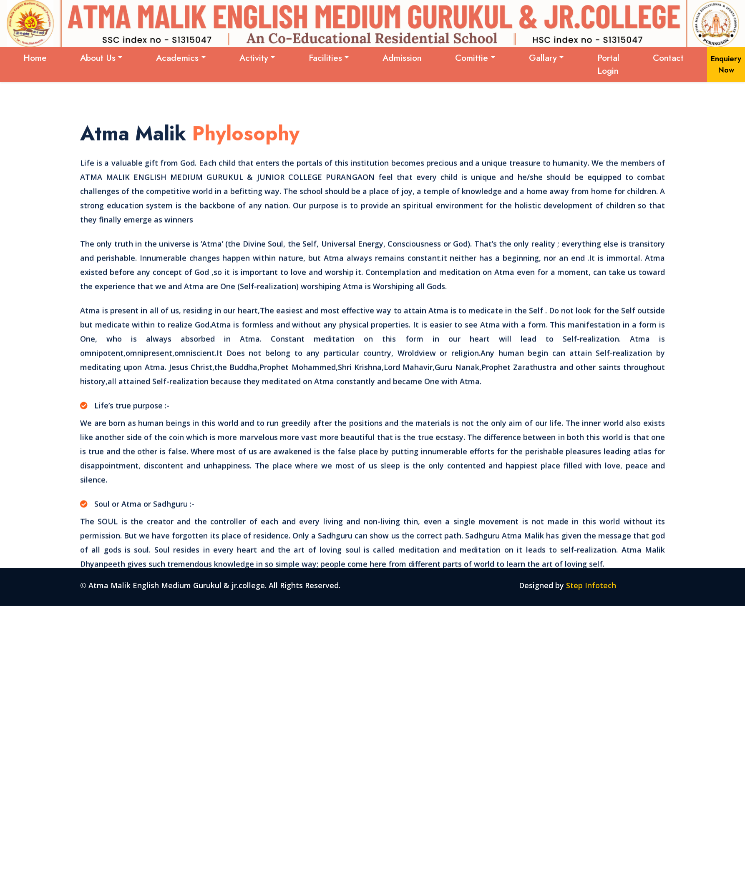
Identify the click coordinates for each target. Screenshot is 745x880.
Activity (253, 58)
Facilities (325, 58)
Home (35, 58)
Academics (177, 58)
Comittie (471, 58)
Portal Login (608, 65)
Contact (668, 58)
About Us (98, 58)
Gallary (543, 58)
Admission (402, 58)
